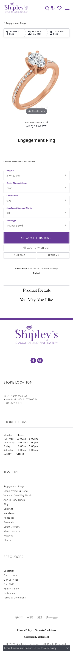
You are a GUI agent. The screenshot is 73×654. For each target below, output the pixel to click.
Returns (53, 255)
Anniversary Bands (14, 499)
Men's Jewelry (12, 531)
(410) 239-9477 (36, 126)
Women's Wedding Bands (18, 495)
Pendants (9, 517)
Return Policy (11, 588)
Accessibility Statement (36, 636)
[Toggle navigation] (67, 8)
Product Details (36, 290)
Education (9, 570)
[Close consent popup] (67, 648)
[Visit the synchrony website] (52, 617)
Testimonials (10, 593)
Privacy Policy (24, 630)
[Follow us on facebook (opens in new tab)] (33, 360)
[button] (47, 8)
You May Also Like (36, 299)
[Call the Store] (13, 402)
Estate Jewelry (12, 526)
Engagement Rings (16, 23)
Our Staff (9, 584)
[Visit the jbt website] (30, 617)
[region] (36, 82)
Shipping (20, 255)
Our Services (11, 579)
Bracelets (9, 522)
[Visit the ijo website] (19, 617)
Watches (8, 535)
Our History (10, 575)
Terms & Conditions (15, 597)
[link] (53, 8)
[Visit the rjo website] (39, 617)
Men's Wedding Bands (16, 491)
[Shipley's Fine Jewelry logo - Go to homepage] (16, 8)
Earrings (8, 508)
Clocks (7, 540)
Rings (7, 504)
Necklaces (9, 513)
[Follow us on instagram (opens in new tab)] (40, 360)
